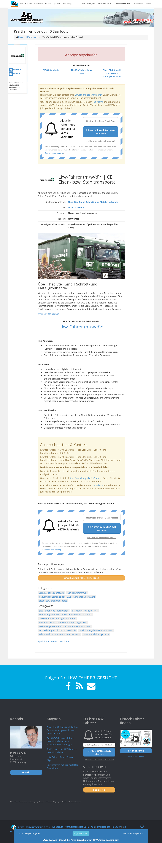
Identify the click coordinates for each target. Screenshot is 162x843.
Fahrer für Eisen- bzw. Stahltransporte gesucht (62, 622)
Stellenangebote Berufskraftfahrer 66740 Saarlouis (64, 626)
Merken (15, 70)
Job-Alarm (98, 101)
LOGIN (148, 4)
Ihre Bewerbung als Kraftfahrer (86, 478)
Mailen (14, 74)
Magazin (48, 4)
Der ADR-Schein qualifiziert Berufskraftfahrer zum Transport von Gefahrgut (60, 741)
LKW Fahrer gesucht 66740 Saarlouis (57, 630)
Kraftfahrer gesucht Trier (84, 610)
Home (20, 37)
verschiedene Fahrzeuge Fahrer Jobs (57, 618)
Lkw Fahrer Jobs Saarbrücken (53, 610)
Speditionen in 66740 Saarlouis (53, 641)
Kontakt (116, 827)
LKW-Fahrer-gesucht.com (106, 839)
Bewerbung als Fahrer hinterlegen (81, 577)
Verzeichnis (38, 4)
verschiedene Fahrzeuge (51, 592)
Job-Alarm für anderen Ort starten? (100, 141)
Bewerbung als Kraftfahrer (88, 94)
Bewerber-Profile (106, 4)
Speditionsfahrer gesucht (96, 634)
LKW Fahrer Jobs (33, 37)
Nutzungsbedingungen (77, 827)
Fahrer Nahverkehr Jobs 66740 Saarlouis (59, 634)
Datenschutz (103, 827)
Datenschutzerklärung (53, 153)
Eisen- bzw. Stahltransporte (53, 600)
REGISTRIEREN (139, 4)
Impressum (57, 827)
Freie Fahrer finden (136, 756)
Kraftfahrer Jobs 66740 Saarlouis (96, 630)
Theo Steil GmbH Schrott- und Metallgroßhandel (93, 202)
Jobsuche (81, 833)
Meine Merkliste (63, 4)
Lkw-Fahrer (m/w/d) (77, 592)
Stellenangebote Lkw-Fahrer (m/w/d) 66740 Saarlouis (65, 614)
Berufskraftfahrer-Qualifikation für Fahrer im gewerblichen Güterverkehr (62, 730)
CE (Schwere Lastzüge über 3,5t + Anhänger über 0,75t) (67, 596)
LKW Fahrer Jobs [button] (89, 4)
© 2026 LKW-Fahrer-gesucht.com (30, 827)
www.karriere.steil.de (48, 313)
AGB (93, 827)
